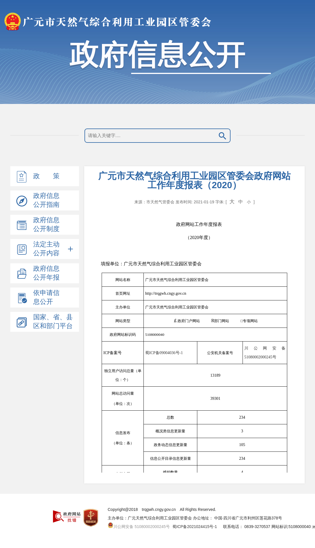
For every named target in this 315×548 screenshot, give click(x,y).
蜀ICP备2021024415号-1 (194, 526)
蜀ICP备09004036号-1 (164, 353)
